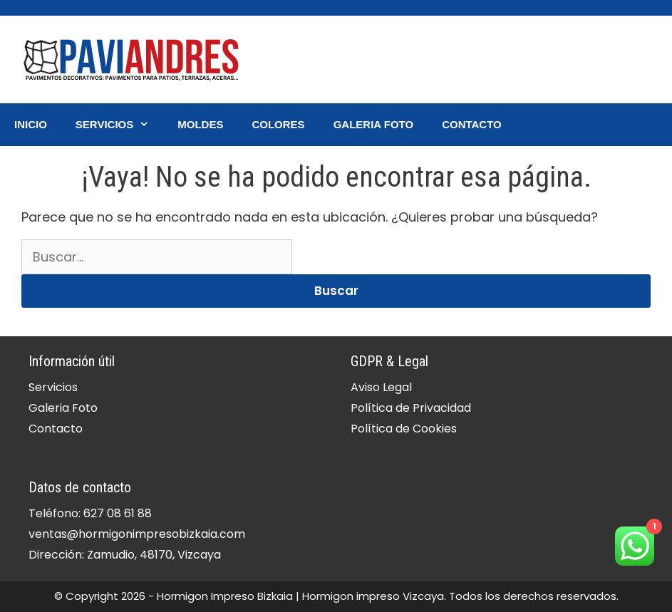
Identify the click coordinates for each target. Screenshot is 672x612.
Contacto (472, 124)
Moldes (200, 124)
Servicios (119, 124)
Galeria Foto (374, 124)
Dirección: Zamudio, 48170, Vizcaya (125, 554)
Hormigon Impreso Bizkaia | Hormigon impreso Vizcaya (300, 595)
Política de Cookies (404, 428)
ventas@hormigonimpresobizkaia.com (137, 534)
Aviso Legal (381, 387)
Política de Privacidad (411, 408)
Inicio (30, 124)
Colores (278, 124)
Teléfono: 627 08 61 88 (90, 513)
